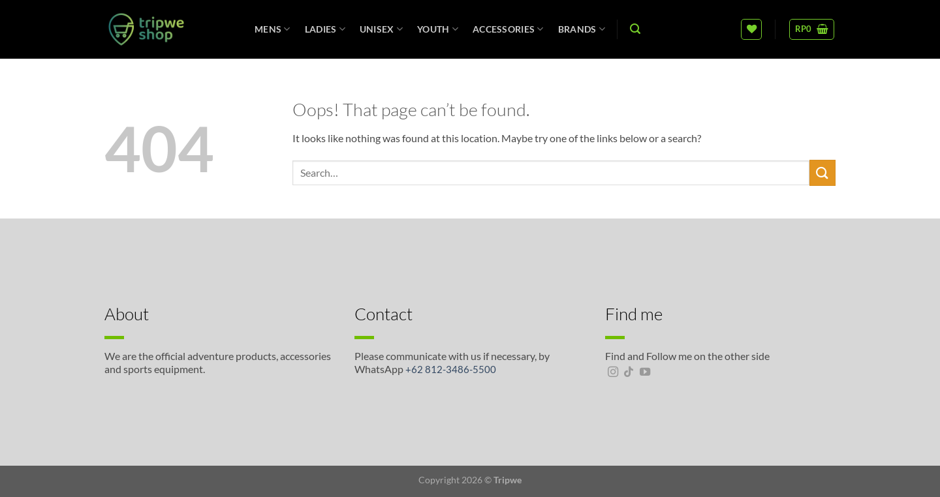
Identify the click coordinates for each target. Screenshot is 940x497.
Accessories (508, 29)
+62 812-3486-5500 (450, 369)
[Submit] (822, 172)
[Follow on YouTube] (645, 372)
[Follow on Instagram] (613, 372)
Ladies (325, 29)
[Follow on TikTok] (628, 372)
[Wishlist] (751, 29)
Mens (272, 29)
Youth (437, 29)
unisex (381, 29)
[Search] (635, 29)
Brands (581, 29)
